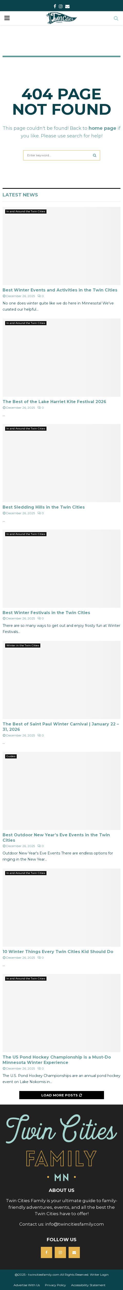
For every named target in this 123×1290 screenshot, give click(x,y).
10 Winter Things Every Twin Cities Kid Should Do (58, 951)
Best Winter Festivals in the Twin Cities (46, 612)
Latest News (20, 195)
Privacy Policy (55, 1285)
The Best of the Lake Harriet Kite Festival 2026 (54, 401)
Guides (10, 756)
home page (102, 128)
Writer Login (99, 1274)
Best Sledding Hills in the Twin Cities (44, 507)
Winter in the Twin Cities (22, 645)
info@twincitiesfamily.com (74, 1224)
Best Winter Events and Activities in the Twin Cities (60, 290)
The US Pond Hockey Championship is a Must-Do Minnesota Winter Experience (57, 1060)
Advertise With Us (27, 1285)
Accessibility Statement (88, 1285)
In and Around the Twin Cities (25, 211)
